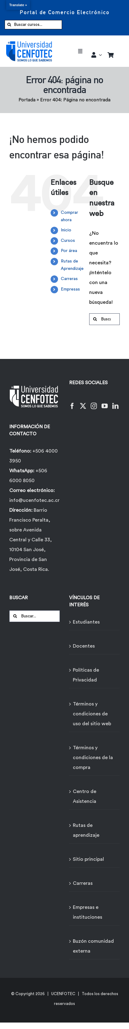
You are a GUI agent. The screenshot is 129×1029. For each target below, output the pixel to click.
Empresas (70, 289)
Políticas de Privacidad (86, 675)
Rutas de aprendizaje (86, 830)
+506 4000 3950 (33, 456)
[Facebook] (72, 402)
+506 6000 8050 (28, 475)
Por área (69, 251)
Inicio (66, 230)
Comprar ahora (69, 216)
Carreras (69, 279)
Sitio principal (88, 859)
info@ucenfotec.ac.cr (34, 500)
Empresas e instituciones (87, 912)
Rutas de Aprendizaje (72, 265)
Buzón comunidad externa (93, 946)
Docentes (84, 646)
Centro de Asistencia (84, 796)
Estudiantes (86, 622)
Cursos (68, 240)
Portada (27, 100)
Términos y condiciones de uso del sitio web (92, 714)
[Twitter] (83, 402)
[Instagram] (94, 402)
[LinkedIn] (115, 402)
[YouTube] (105, 402)
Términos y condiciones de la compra (93, 757)
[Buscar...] (104, 319)
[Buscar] (9, 24)
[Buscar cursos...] (33, 24)
